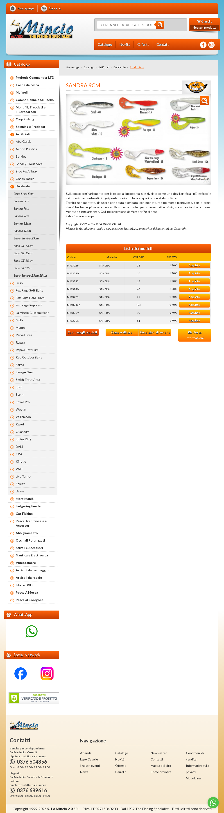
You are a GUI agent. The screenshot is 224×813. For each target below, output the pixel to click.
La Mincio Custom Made (32, 313)
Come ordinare (121, 332)
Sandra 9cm (21, 216)
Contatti (157, 759)
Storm (20, 394)
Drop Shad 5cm (24, 193)
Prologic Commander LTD (35, 77)
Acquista (194, 265)
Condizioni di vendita (155, 332)
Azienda (85, 753)
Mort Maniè (25, 499)
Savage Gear (25, 372)
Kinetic (21, 461)
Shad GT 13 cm (23, 246)
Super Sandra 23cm (26, 238)
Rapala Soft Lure (27, 350)
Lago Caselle (89, 759)
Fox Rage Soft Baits (29, 290)
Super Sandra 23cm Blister (30, 275)
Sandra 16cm (22, 231)
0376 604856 (32, 762)
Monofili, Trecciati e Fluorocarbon (30, 109)
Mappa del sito (161, 765)
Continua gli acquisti (82, 332)
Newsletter (159, 753)
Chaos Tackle (25, 179)
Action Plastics (26, 149)
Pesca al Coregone (29, 600)
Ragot (20, 424)
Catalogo (89, 67)
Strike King (23, 439)
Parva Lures (24, 335)
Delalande (119, 67)
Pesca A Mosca (27, 592)
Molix (19, 320)
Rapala (20, 342)
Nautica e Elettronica (32, 555)
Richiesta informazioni (195, 335)
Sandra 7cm (21, 208)
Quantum (22, 432)
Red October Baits (29, 357)
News (84, 772)
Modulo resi (194, 778)
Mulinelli (22, 92)
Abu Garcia (23, 141)
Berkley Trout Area (29, 164)
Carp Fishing (25, 119)
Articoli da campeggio (32, 570)
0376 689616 (32, 790)
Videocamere (26, 563)
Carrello (120, 772)
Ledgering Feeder (29, 506)
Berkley (21, 156)
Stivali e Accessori (29, 548)
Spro (19, 387)
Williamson (23, 417)
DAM (19, 446)
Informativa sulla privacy (197, 769)
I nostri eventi (90, 765)
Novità (119, 759)
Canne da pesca (27, 85)
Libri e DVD (24, 585)
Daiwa (20, 491)
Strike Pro (23, 402)
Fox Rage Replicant (29, 305)
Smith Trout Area (28, 379)
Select (20, 484)
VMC (19, 469)
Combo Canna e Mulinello (35, 100)
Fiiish (19, 283)
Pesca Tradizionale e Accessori (31, 523)
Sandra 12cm (22, 223)
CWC (19, 454)
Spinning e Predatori (31, 127)
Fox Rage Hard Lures (30, 298)
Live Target (24, 476)
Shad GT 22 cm (23, 268)
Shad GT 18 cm (23, 260)
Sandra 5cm (21, 201)
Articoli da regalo (29, 577)
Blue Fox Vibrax (26, 171)
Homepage (72, 67)
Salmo (20, 365)
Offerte (120, 765)
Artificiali (103, 67)
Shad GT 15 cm (23, 253)
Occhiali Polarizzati (30, 540)
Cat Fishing (24, 513)
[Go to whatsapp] (213, 802)
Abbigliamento (27, 533)
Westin (21, 409)
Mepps (20, 327)
